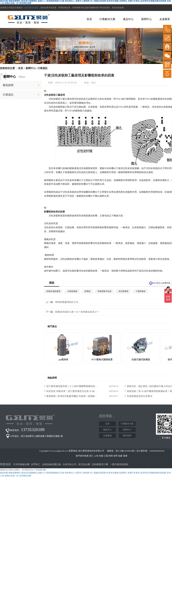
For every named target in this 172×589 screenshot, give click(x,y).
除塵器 (88, 291)
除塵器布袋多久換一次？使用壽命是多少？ (77, 312)
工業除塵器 (141, 291)
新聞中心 (146, 19)
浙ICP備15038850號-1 (126, 451)
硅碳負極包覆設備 (51, 464)
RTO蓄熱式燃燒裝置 (102, 359)
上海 (96, 456)
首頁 (89, 19)
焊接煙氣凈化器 (104, 291)
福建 (120, 456)
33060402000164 (156, 451)
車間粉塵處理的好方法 (66, 302)
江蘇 (106, 456)
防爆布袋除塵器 (53, 291)
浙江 (91, 456)
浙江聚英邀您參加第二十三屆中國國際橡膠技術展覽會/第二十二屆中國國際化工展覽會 (82, 386)
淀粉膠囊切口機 (100, 464)
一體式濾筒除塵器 (30, 7)
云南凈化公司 (69, 464)
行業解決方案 (107, 19)
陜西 (111, 456)
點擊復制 (73, 451)
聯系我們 (127, 435)
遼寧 (115, 456)
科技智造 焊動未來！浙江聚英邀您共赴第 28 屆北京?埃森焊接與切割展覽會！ (82, 391)
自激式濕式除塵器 (140, 359)
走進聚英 (164, 19)
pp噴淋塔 (63, 359)
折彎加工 (35, 464)
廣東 (125, 456)
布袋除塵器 (72, 291)
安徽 (101, 456)
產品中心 (128, 19)
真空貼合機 (84, 464)
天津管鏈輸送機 (21, 464)
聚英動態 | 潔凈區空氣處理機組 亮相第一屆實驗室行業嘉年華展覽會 (81, 396)
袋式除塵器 (123, 291)
